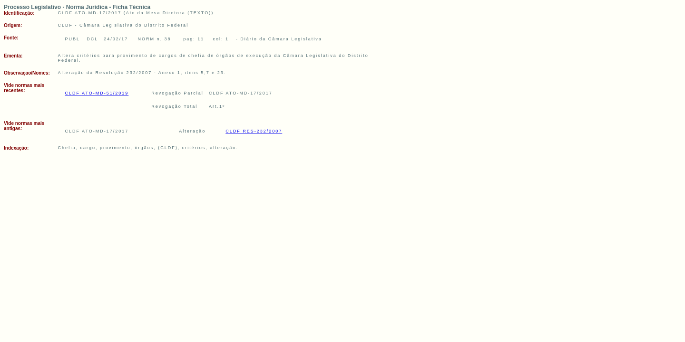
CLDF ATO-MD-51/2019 (97, 93)
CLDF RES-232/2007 (253, 131)
